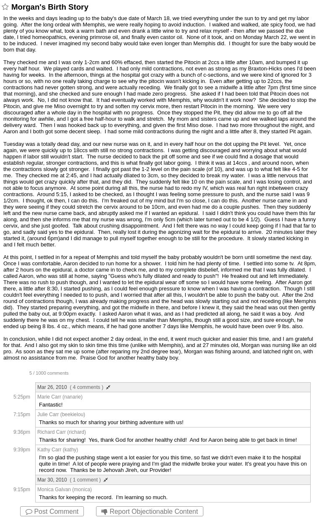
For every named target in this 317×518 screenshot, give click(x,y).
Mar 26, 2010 (73, 387)
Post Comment (52, 511)
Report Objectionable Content (149, 511)
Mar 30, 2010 (72, 480)
